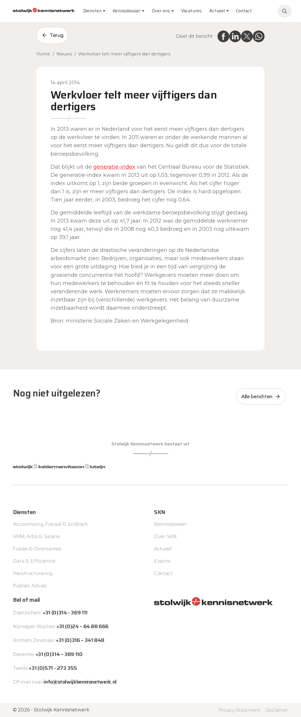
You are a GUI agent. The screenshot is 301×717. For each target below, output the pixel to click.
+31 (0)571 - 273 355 (53, 668)
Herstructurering (32, 573)
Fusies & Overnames (37, 549)
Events (162, 561)
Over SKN (165, 536)
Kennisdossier (170, 524)
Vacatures (191, 10)
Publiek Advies (30, 586)
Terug (56, 35)
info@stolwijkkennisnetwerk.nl (80, 682)
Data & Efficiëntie (34, 561)
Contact (244, 10)
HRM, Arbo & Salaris (36, 536)
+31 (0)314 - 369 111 (65, 612)
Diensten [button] (92, 10)
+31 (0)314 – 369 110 (59, 654)
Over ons (161, 10)
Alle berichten (256, 396)
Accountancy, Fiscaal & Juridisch (50, 524)
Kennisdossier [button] (127, 10)
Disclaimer (276, 710)
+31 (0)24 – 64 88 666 (82, 626)
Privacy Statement (239, 710)
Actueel (217, 10)
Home (43, 54)
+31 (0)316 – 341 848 (80, 640)
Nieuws (64, 54)
